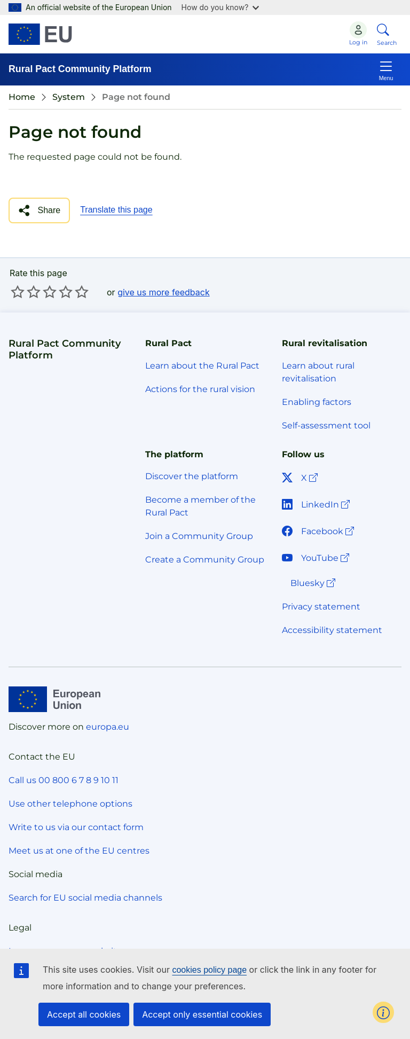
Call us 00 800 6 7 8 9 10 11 (64, 780)
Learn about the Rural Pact (202, 366)
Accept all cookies (84, 1014)
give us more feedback (163, 292)
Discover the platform (191, 476)
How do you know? (220, 7)
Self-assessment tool (326, 425)
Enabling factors (316, 402)
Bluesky (313, 583)
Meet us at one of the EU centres (79, 851)
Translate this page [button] (116, 209)
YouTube (316, 558)
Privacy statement (321, 606)
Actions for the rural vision (200, 389)
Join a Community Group (199, 536)
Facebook (319, 532)
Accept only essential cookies (202, 1014)
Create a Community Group (204, 559)
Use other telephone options (70, 804)
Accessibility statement (332, 630)
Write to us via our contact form (76, 827)
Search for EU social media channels (85, 898)
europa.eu (107, 727)
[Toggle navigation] (385, 69)
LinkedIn (317, 505)
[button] (39, 211)
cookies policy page (209, 969)
